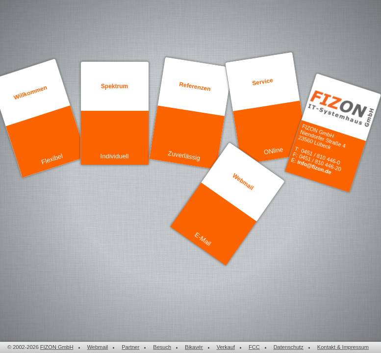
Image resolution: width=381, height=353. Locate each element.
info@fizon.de (314, 167)
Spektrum (114, 86)
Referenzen (194, 87)
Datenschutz (289, 347)
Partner (130, 347)
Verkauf (226, 347)
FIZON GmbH (57, 347)
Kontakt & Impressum (343, 347)
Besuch (162, 347)
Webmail (242, 182)
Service (262, 81)
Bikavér (194, 347)
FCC (254, 347)
